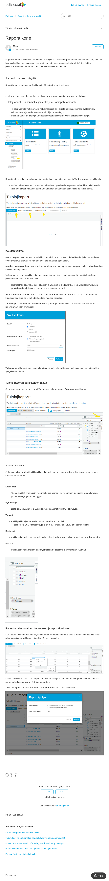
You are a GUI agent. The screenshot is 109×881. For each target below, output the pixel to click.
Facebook (7, 775)
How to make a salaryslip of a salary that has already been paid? (35, 843)
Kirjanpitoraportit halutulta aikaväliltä (22, 832)
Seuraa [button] (98, 47)
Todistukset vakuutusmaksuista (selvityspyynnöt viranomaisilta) (35, 838)
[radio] (47, 792)
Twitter (11, 775)
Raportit (21, 16)
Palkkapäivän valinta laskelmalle (20, 854)
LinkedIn (15, 775)
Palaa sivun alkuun (15, 815)
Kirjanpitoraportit (34, 16)
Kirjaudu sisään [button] (94, 5)
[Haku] (82, 16)
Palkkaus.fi (9, 16)
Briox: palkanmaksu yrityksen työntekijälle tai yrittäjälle (30, 848)
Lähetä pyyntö (77, 5)
